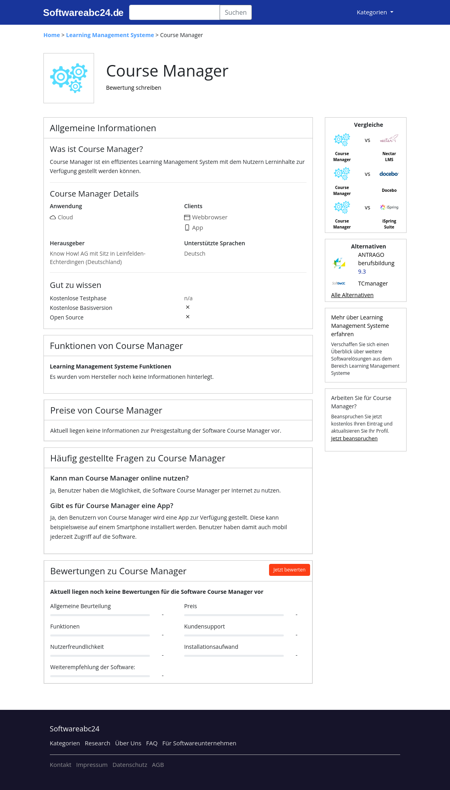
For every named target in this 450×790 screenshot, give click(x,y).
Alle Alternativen (352, 295)
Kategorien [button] (373, 12)
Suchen (236, 12)
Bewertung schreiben (133, 87)
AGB (158, 764)
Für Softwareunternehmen (199, 743)
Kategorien (65, 743)
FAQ (151, 743)
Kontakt (60, 764)
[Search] (174, 12)
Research (97, 743)
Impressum (92, 764)
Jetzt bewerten (289, 569)
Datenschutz (129, 764)
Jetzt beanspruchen (354, 438)
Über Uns (128, 743)
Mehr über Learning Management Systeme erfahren (360, 325)
